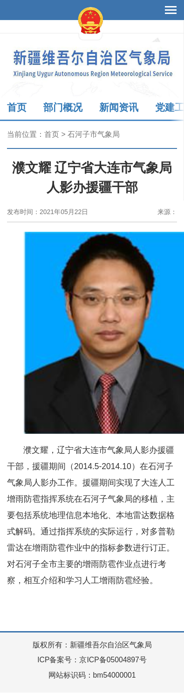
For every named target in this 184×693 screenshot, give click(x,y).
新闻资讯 (118, 107)
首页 (17, 107)
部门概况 (62, 107)
